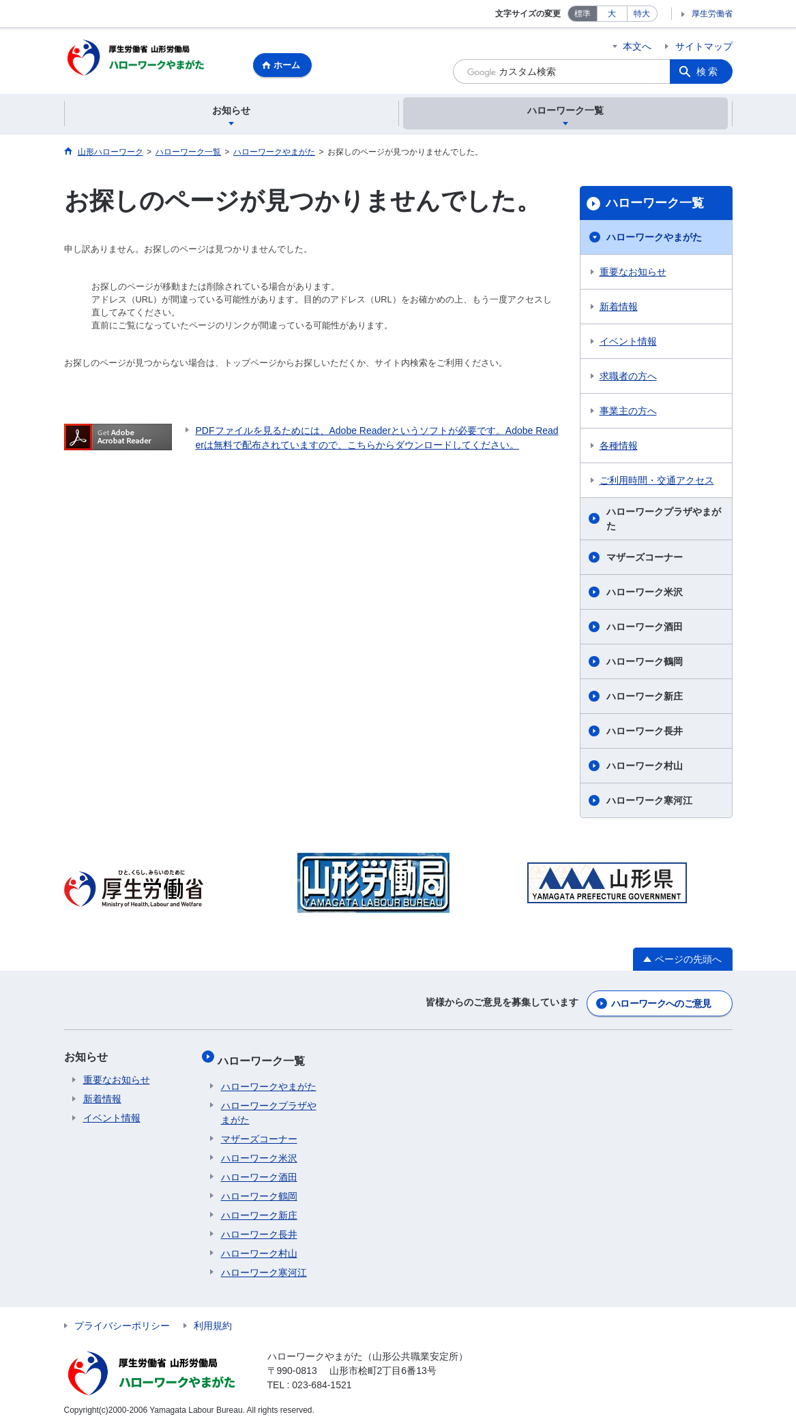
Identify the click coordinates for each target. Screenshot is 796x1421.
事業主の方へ (628, 412)
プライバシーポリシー (122, 1318)
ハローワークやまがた (654, 239)
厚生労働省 (712, 13)
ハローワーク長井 (644, 733)
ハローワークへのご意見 (661, 1003)
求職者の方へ (628, 378)
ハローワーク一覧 (655, 205)
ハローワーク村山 (644, 767)
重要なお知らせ (633, 273)
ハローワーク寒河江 (649, 802)
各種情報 (619, 447)
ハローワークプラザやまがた (663, 520)
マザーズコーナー (644, 559)
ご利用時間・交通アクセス (657, 482)
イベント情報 (628, 343)
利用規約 (213, 1318)
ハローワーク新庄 (644, 698)
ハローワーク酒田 (644, 628)
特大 (642, 13)
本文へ (637, 46)
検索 (708, 71)
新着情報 (619, 308)
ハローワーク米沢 (644, 594)
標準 (582, 13)
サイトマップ (704, 46)
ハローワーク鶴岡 (644, 663)
